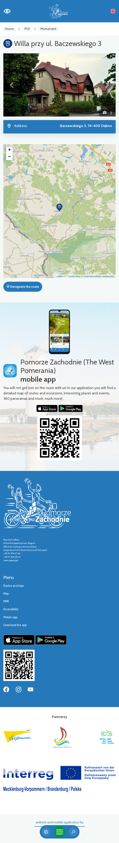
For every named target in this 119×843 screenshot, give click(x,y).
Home (9, 29)
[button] (11, 85)
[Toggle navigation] (59, 832)
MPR (6, 601)
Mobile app (10, 617)
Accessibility (10, 609)
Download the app (15, 625)
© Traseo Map (72, 276)
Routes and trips (13, 585)
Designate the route (22, 287)
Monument (48, 29)
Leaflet (59, 276)
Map (6, 593)
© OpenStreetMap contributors (98, 276)
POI (27, 29)
